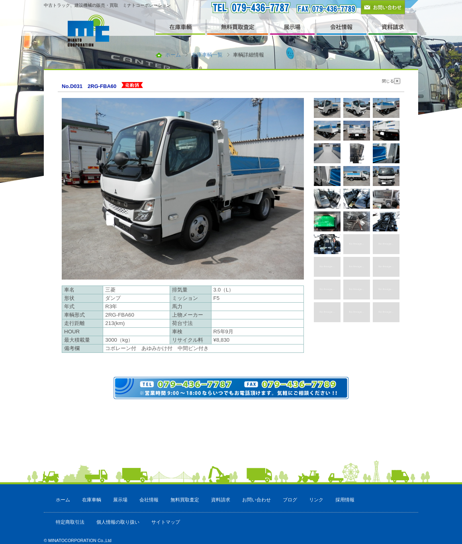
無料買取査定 (184, 500)
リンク (316, 500)
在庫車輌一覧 (207, 55)
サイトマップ (165, 522)
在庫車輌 (91, 500)
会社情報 (149, 500)
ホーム (173, 55)
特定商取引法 (70, 522)
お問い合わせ (256, 500)
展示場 (120, 500)
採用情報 (344, 500)
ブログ (290, 500)
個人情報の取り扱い (117, 522)
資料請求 (220, 500)
